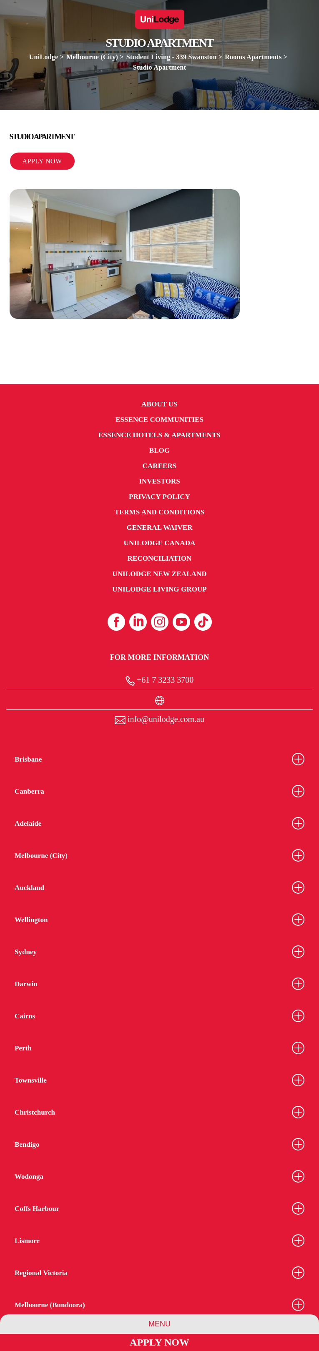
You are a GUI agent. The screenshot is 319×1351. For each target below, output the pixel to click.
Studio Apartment (159, 67)
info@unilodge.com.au (159, 719)
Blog (159, 450)
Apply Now (42, 161)
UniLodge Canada (160, 543)
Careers (160, 466)
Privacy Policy (159, 497)
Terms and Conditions (159, 512)
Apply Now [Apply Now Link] (159, 1342)
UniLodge (43, 56)
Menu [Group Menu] (159, 1324)
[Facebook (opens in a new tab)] (116, 622)
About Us (159, 404)
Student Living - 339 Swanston (172, 56)
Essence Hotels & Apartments (159, 435)
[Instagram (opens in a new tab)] (159, 622)
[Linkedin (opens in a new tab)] (138, 622)
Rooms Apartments (253, 56)
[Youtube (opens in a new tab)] (181, 622)
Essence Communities (159, 420)
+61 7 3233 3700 (159, 680)
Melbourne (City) (92, 56)
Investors (159, 481)
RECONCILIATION (160, 558)
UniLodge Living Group (159, 589)
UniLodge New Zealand (159, 574)
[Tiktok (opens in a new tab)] (203, 622)
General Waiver (159, 527)
